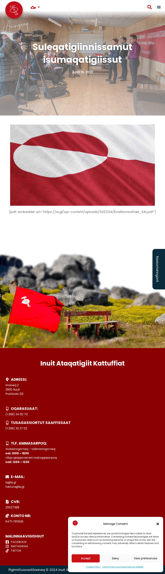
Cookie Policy (93, 566)
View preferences (145, 558)
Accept (86, 558)
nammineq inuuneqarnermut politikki (122, 566)
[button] (158, 524)
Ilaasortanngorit (157, 269)
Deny (115, 558)
